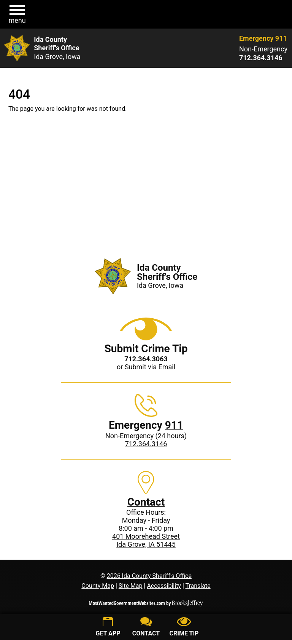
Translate (197, 585)
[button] (17, 14)
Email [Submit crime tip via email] (166, 367)
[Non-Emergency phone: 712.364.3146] (263, 58)
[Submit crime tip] (184, 627)
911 (174, 425)
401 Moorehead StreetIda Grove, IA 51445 (146, 540)
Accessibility (164, 585)
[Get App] (108, 627)
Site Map (131, 585)
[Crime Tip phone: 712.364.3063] (146, 359)
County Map (97, 585)
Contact (146, 502)
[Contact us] (146, 627)
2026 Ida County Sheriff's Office (149, 575)
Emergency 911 (263, 38)
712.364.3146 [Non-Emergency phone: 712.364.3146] (146, 444)
